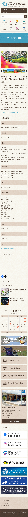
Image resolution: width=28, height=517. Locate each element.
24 (17, 326)
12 (25, 321)
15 (10, 324)
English (14, 9)
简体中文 (23, 9)
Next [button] (26, 71)
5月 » (21, 332)
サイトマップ (6, 505)
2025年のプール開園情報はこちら (10, 112)
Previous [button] (2, 71)
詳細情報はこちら (14, 421)
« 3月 (6, 332)
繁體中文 (5, 12)
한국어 (14, 12)
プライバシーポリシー (8, 503)
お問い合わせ (6, 500)
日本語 (5, 9)
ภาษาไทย (22, 12)
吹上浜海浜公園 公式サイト (8, 248)
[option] (14, 59)
